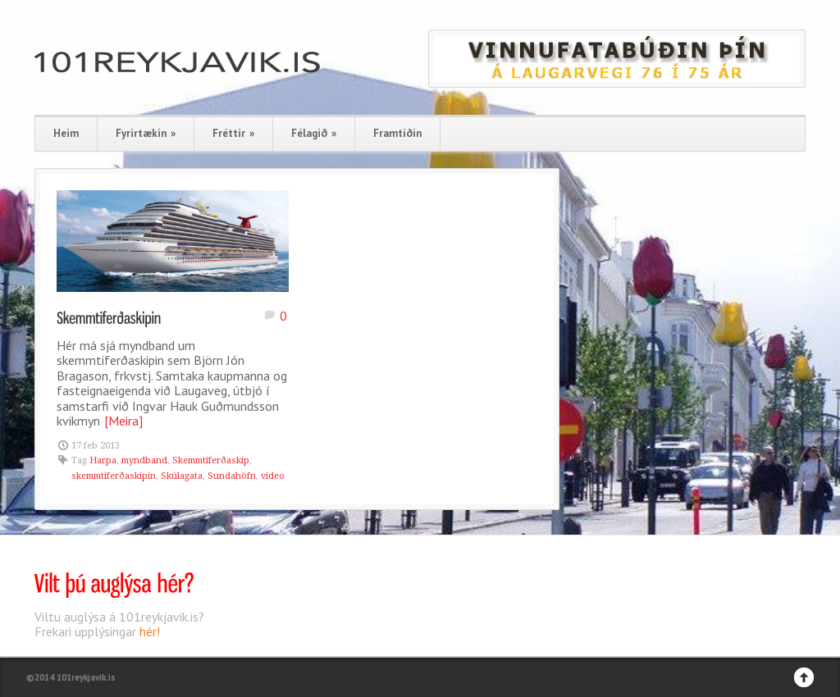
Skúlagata (182, 476)
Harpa (102, 460)
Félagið (313, 133)
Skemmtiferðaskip (210, 460)
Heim (66, 133)
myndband (144, 460)
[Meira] (123, 420)
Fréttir (233, 133)
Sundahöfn (232, 476)
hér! (149, 631)
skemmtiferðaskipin (113, 476)
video (273, 476)
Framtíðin (397, 133)
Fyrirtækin (146, 133)
